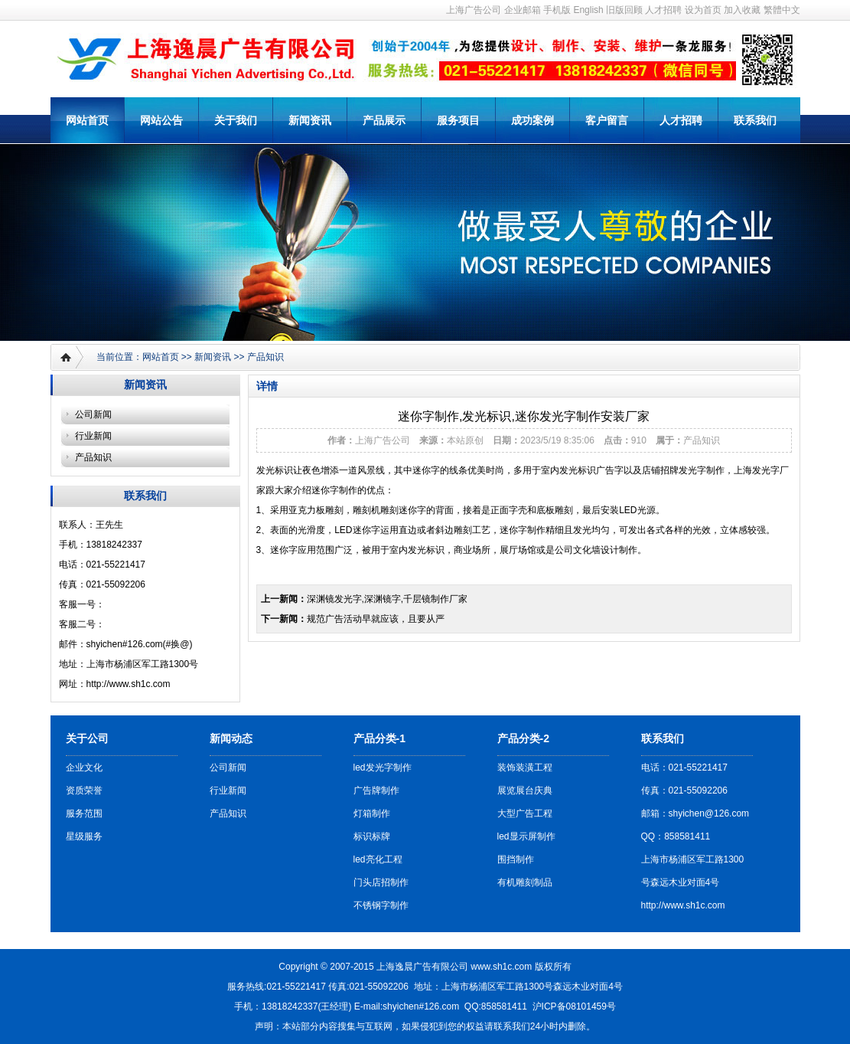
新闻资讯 (309, 120)
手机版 (557, 10)
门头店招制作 (381, 882)
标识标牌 (371, 836)
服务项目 (458, 120)
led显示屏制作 (526, 836)
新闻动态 (231, 738)
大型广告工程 (524, 813)
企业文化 (84, 767)
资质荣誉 (84, 790)
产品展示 (384, 120)
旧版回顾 (624, 10)
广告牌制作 (376, 790)
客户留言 (606, 120)
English (588, 10)
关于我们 (235, 120)
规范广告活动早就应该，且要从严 (376, 619)
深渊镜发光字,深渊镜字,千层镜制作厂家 (387, 599)
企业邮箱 (522, 10)
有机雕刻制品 (524, 882)
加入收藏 (742, 10)
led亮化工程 (377, 859)
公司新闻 (93, 414)
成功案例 (532, 120)
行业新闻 (93, 435)
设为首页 (703, 10)
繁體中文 (782, 10)
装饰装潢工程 (524, 767)
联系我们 (755, 120)
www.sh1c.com (501, 966)
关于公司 (87, 738)
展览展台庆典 (524, 790)
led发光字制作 (382, 767)
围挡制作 (515, 859)
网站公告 (161, 120)
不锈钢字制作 (381, 905)
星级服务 (84, 836)
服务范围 (84, 813)
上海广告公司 (473, 10)
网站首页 (87, 120)
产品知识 (265, 357)
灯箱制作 (371, 813)
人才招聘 (663, 10)
